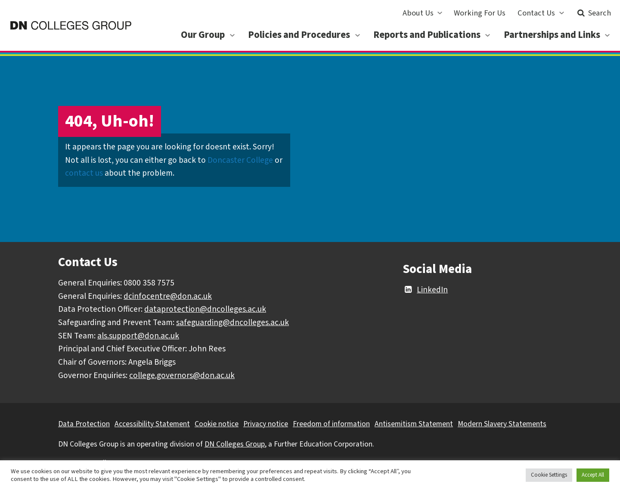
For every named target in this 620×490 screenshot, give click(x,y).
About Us (418, 13)
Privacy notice (265, 424)
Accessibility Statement (152, 424)
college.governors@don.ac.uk (182, 375)
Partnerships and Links (552, 35)
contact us (84, 173)
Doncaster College (240, 160)
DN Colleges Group (235, 444)
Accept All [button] (593, 475)
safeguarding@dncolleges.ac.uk (232, 322)
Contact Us (536, 13)
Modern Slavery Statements (502, 424)
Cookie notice (217, 424)
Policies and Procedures (299, 35)
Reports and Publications (426, 35)
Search (593, 13)
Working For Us (479, 13)
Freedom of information (331, 424)
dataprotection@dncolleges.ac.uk (205, 309)
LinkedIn (425, 290)
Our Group (203, 35)
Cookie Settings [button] (549, 475)
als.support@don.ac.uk (138, 336)
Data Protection (84, 424)
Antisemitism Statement (414, 424)
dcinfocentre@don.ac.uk (168, 296)
